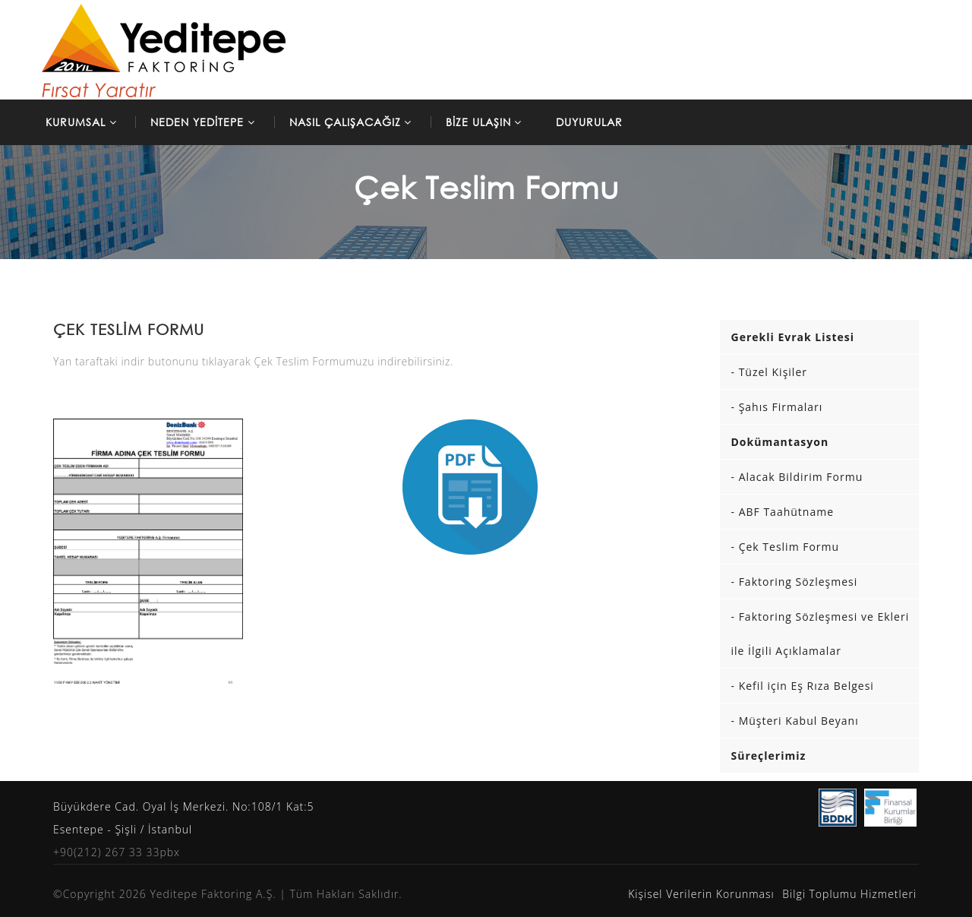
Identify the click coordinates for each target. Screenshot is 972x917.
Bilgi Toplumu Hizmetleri (849, 894)
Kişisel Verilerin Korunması (701, 894)
